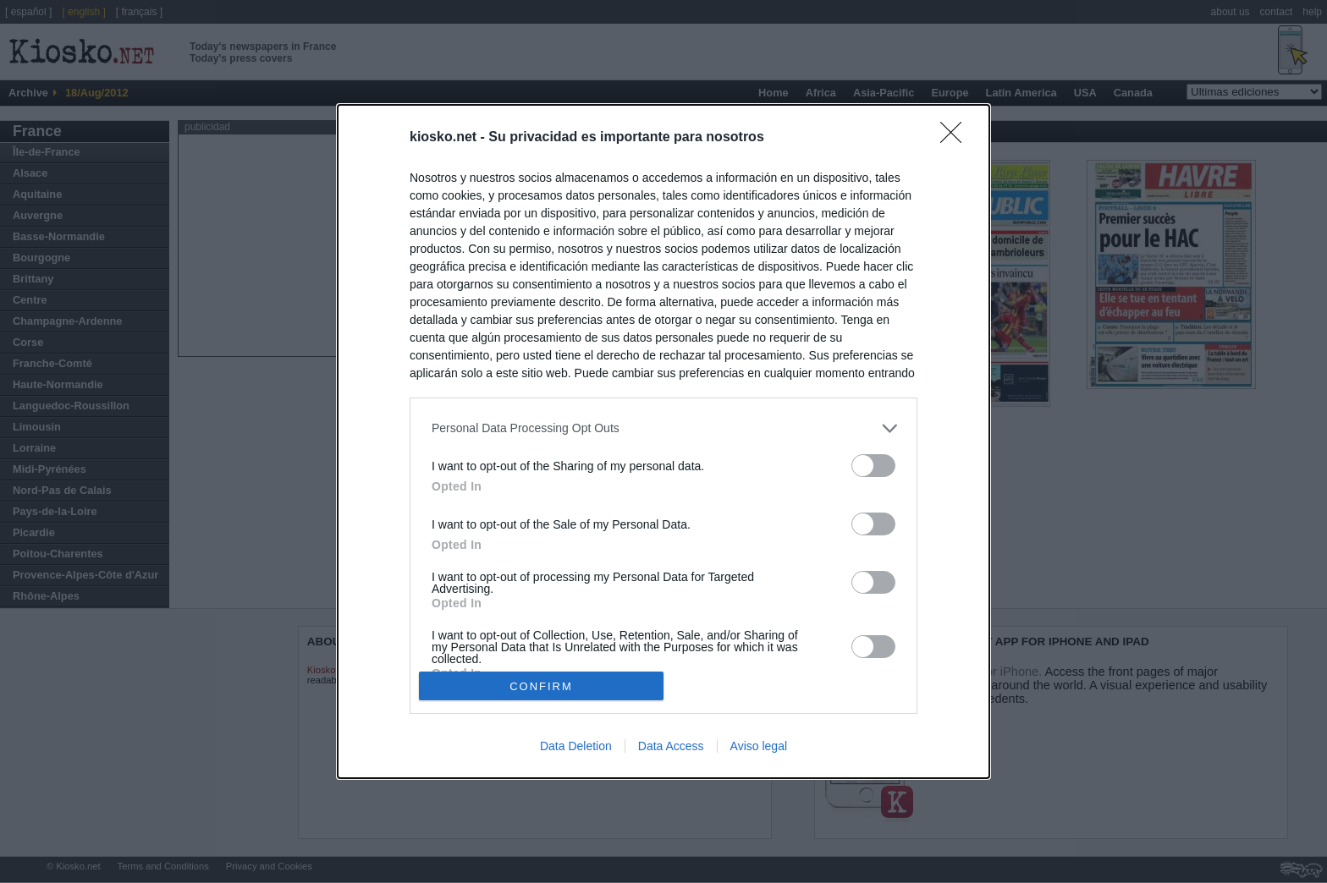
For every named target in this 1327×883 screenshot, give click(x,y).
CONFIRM (541, 686)
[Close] (956, 138)
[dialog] (663, 441)
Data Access (671, 746)
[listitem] (663, 428)
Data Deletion (576, 746)
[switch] (873, 465)
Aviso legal (758, 746)
